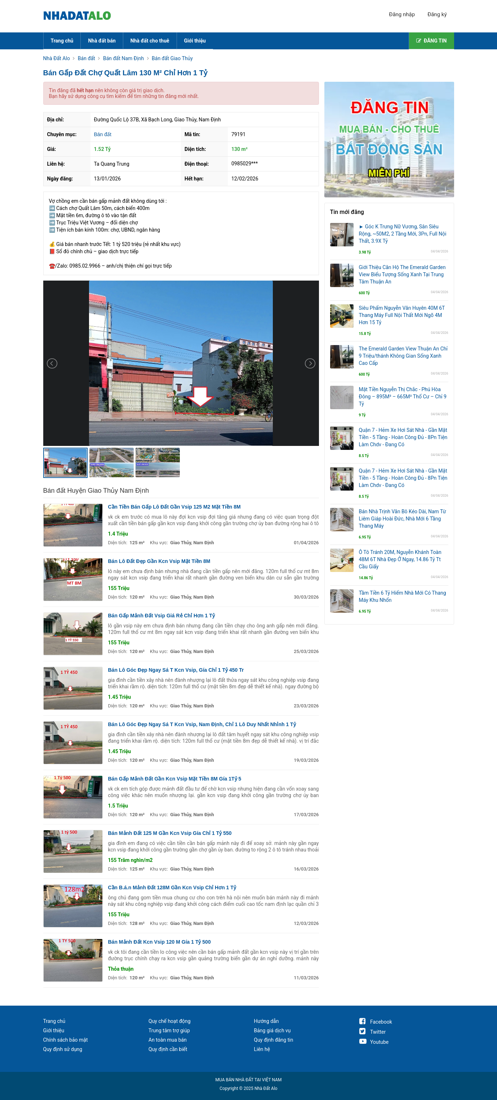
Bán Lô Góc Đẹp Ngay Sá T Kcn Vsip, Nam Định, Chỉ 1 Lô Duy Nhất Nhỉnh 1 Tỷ (202, 724)
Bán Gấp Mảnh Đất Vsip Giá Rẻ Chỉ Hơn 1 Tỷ (161, 615)
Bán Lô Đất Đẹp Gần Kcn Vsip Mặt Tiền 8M (159, 561)
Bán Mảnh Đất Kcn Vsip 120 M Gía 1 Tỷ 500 (159, 942)
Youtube (374, 1042)
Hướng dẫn (266, 1021)
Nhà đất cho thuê (149, 41)
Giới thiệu (195, 41)
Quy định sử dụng (63, 1049)
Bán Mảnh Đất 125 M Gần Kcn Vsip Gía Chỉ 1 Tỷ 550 (170, 833)
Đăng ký (437, 14)
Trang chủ (62, 41)
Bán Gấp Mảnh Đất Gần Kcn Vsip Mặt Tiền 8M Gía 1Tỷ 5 (174, 779)
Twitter (372, 1032)
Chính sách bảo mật (65, 1040)
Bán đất (102, 134)
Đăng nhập (402, 14)
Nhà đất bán (101, 41)
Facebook (375, 1022)
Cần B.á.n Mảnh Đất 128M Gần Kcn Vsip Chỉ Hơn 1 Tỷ (172, 887)
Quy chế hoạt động (169, 1021)
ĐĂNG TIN (431, 41)
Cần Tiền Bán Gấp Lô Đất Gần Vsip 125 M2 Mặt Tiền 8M (174, 507)
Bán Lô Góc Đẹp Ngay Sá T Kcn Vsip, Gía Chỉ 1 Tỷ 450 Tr (176, 670)
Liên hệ (262, 1049)
